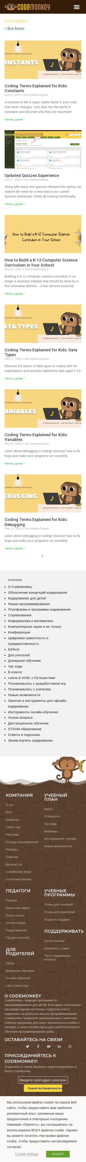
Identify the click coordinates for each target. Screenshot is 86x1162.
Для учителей (19, 655)
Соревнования (19, 615)
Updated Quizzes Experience (32, 175)
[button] (77, 7)
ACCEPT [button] (58, 1154)
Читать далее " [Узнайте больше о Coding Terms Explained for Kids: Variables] (15, 463)
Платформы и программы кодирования (39, 609)
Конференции (19, 632)
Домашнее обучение (24, 660)
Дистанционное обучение (28, 723)
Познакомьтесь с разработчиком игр (37, 683)
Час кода (15, 666)
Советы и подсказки (24, 735)
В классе (15, 672)
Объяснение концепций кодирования (37, 592)
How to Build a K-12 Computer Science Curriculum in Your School (41, 262)
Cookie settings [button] (26, 1154)
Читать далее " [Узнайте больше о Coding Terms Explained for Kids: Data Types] (15, 378)
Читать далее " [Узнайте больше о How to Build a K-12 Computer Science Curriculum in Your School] (15, 293)
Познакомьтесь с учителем (29, 689)
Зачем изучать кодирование (30, 740)
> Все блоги (14, 28)
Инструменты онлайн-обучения (33, 712)
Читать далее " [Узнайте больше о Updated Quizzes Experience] (15, 204)
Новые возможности (24, 695)
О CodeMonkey (20, 587)
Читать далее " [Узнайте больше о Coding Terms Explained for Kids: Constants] (15, 119)
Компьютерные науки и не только (34, 626)
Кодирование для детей (27, 598)
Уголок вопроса (20, 717)
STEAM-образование (25, 729)
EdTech (13, 649)
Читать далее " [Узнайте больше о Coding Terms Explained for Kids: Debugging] (15, 548)
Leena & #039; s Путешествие (31, 678)
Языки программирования (29, 604)
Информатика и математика (30, 621)
